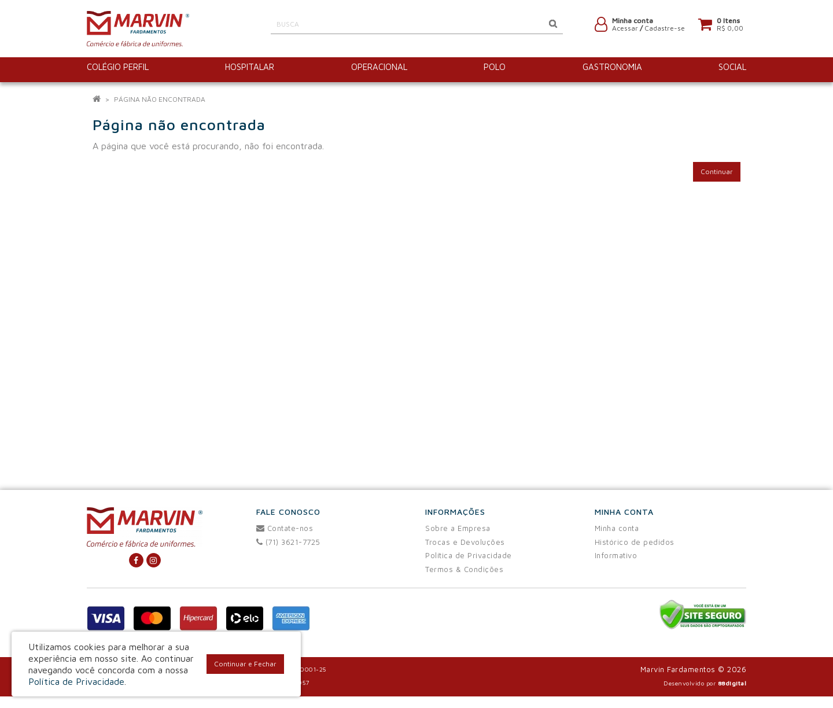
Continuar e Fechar (245, 663)
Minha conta (617, 528)
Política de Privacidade (468, 555)
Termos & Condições (464, 569)
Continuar (717, 171)
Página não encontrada (159, 99)
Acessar (625, 30)
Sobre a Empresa (458, 528)
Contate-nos (285, 528)
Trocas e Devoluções (465, 542)
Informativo (616, 555)
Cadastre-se (664, 30)
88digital (732, 683)
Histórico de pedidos (634, 542)
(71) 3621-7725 (288, 542)
